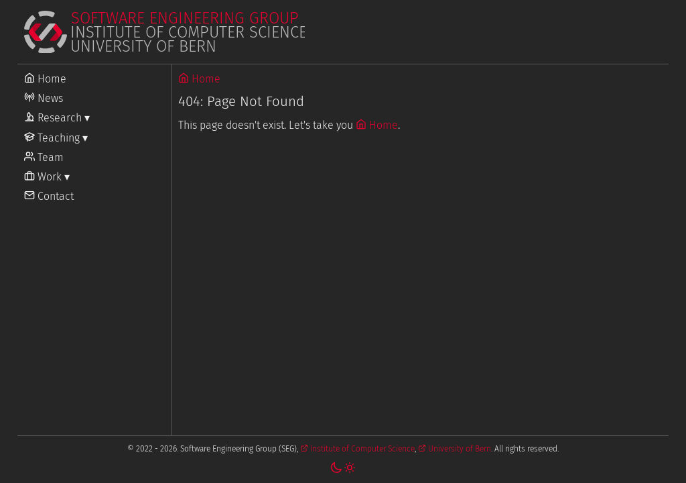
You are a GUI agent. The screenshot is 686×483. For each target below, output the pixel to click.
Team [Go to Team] (44, 157)
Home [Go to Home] (45, 78)
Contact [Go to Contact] (49, 196)
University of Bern (454, 448)
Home (199, 78)
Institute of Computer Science (357, 448)
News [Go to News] (43, 98)
